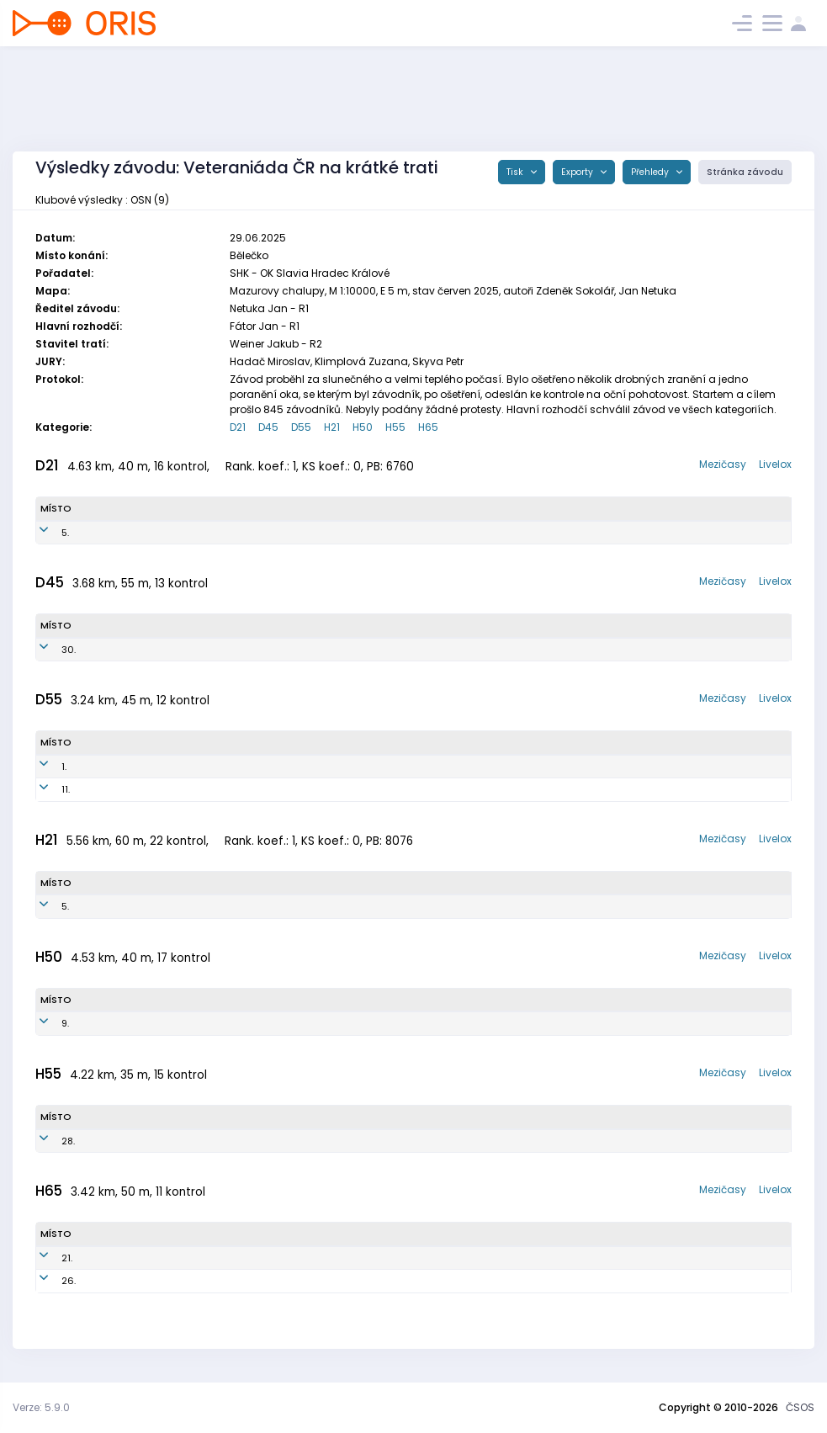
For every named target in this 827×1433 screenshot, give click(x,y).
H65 (428, 427)
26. (47, 1280)
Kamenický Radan (140, 1280)
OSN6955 (249, 766)
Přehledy (651, 172)
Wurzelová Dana (135, 789)
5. (44, 532)
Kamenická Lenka (139, 766)
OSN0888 (267, 532)
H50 (363, 427)
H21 (332, 427)
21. (45, 1258)
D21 (238, 427)
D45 (268, 427)
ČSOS (800, 1407)
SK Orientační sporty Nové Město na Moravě (484, 532)
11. (44, 789)
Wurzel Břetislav (134, 1258)
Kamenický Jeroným (140, 906)
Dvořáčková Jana (138, 649)
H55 (395, 427)
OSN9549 (250, 906)
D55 (301, 427)
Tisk (516, 172)
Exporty (578, 172)
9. (44, 1023)
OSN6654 (250, 789)
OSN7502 (224, 1023)
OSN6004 (254, 1280)
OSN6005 (254, 1258)
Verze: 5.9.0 (41, 1407)
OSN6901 (239, 1141)
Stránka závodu (745, 172)
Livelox (775, 464)
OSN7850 (247, 649)
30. (47, 649)
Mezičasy (722, 464)
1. (42, 766)
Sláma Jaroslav (135, 1141)
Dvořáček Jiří (129, 1023)
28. (47, 1141)
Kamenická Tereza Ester (148, 532)
